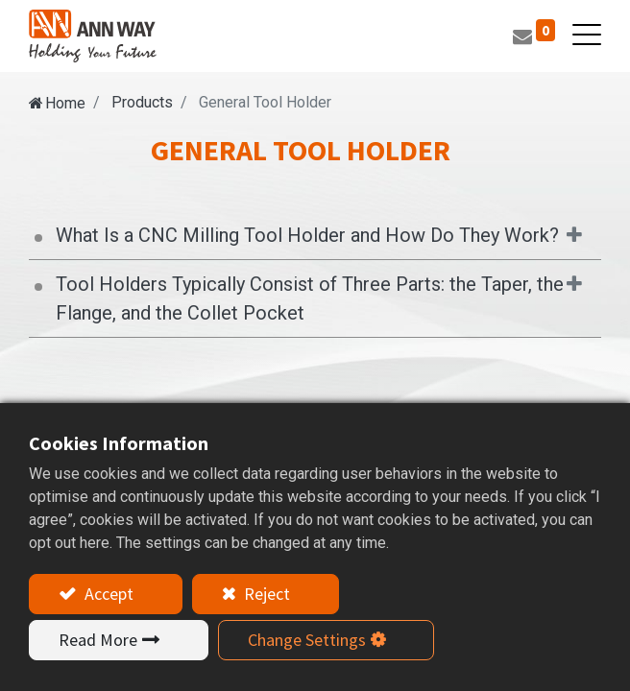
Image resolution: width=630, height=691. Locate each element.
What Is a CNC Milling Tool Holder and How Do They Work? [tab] (307, 235)
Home (65, 103)
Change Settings (307, 640)
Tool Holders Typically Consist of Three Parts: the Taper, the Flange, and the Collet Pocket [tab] (310, 298)
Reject (265, 594)
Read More (98, 640)
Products (142, 102)
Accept (107, 594)
